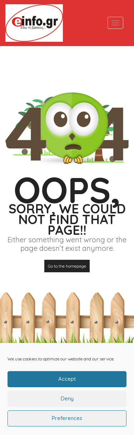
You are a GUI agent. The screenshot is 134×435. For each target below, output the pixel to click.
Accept (67, 382)
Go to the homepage (67, 266)
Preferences (67, 422)
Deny (67, 402)
